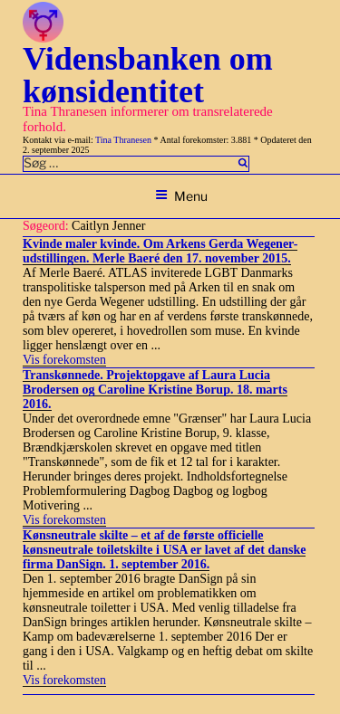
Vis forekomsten (64, 360)
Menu (181, 196)
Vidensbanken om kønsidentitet (148, 75)
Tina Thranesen (123, 140)
